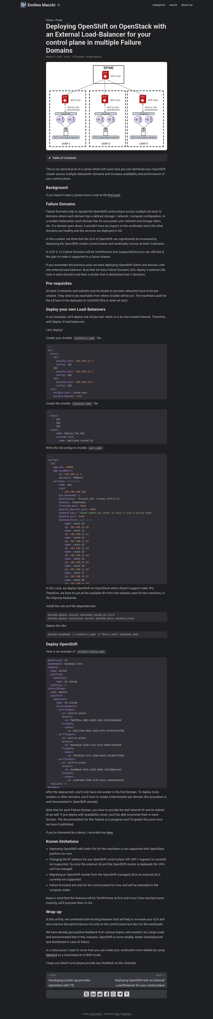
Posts (58, 20)
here (110, 832)
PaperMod (126, 1014)
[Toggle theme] (59, 5)
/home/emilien (95, 1014)
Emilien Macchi (38, 5)
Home (49, 20)
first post (114, 195)
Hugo (117, 1014)
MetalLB (51, 955)
